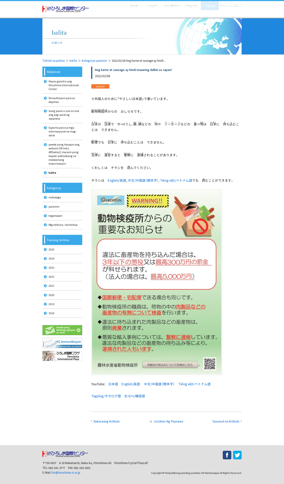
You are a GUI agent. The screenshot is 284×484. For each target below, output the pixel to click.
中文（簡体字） (169, 3)
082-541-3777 (57, 468)
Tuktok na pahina (53, 60)
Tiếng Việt (188, 3)
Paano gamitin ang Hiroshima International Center (62, 86)
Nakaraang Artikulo (106, 421)
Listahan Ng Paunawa (166, 421)
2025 (50, 263)
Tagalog (207, 3)
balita (73, 60)
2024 (50, 273)
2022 (50, 293)
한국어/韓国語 (134, 396)
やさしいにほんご (229, 3)
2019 (50, 324)
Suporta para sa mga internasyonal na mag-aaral (61, 137)
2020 (50, 314)
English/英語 (117, 180)
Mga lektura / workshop (62, 237)
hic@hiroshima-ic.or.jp (66, 472)
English (149, 3)
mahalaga (53, 207)
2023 (50, 283)
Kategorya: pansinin (94, 60)
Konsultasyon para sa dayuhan (60, 102)
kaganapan (54, 227)
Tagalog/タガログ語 (106, 396)
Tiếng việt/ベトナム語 (176, 180)
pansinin (52, 217)
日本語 (130, 3)
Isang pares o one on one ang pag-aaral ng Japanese (63, 118)
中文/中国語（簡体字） (143, 180)
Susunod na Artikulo (225, 421)
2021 (50, 304)
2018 (50, 334)
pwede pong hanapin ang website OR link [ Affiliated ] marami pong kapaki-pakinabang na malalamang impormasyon (62, 161)
